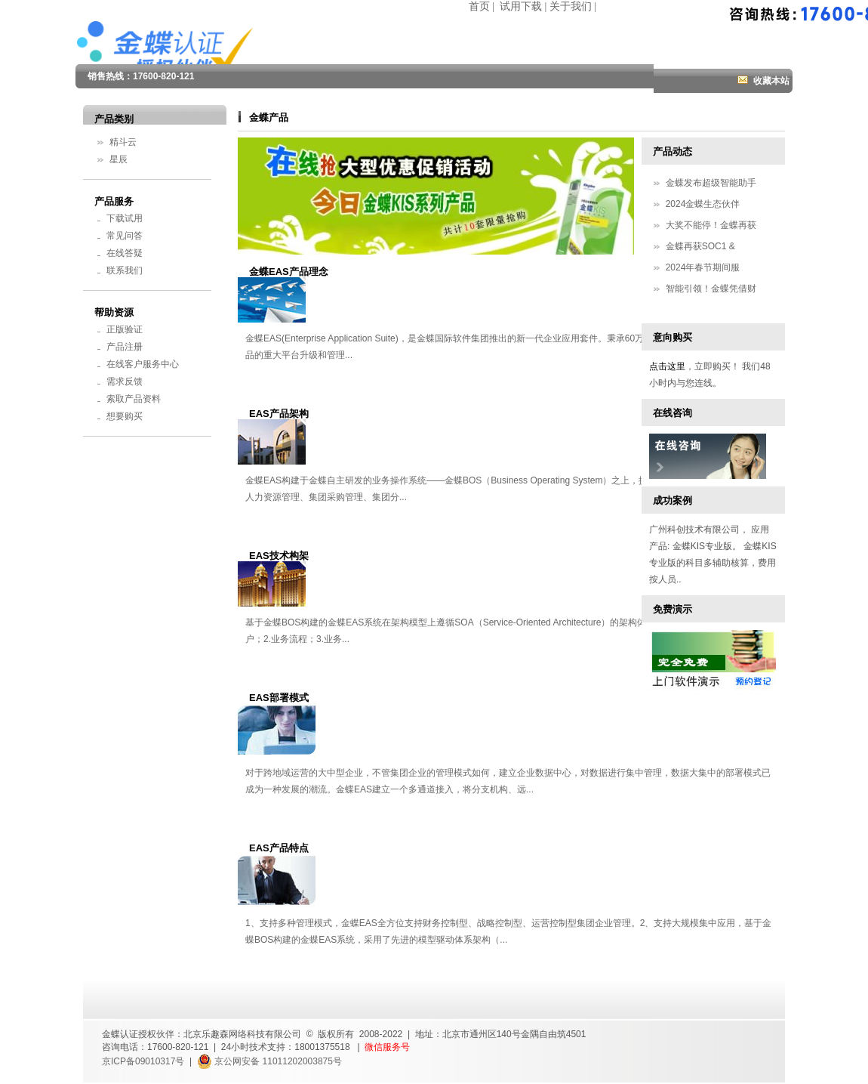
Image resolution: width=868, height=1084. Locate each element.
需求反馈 (124, 381)
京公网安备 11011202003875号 (269, 1061)
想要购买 (124, 416)
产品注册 (124, 346)
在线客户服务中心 (142, 364)
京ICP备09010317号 (143, 1061)
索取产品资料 (133, 399)
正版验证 (124, 329)
